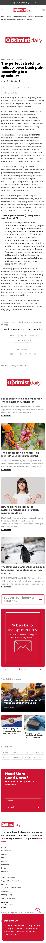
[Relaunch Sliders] (26, 669)
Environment (17, 752)
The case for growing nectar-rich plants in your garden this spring (20, 454)
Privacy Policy (6, 894)
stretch (29, 103)
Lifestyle (27, 88)
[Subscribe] (19, 669)
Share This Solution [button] (10, 81)
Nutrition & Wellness (19, 17)
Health (9, 17)
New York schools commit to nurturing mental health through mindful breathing (20, 509)
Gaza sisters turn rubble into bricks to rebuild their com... (34, 735)
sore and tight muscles (25, 271)
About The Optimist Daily (11, 888)
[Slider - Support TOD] (24, 669)
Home (3, 17)
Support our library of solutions (19, 599)
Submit (37, 807)
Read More (6, 415)
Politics (6, 757)
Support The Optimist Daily (11, 881)
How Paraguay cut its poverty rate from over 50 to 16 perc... (11, 731)
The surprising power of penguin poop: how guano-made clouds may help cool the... (23, 570)
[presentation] (19, 793)
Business (39, 752)
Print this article (35, 329)
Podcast (4, 884)
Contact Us (5, 891)
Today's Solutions (8, 877)
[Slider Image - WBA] (22, 669)
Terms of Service (8, 898)
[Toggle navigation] (2, 10)
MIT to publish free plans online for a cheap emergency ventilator (21, 400)
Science (29, 752)
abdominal (34, 135)
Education (7, 88)
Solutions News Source (14, 329)
